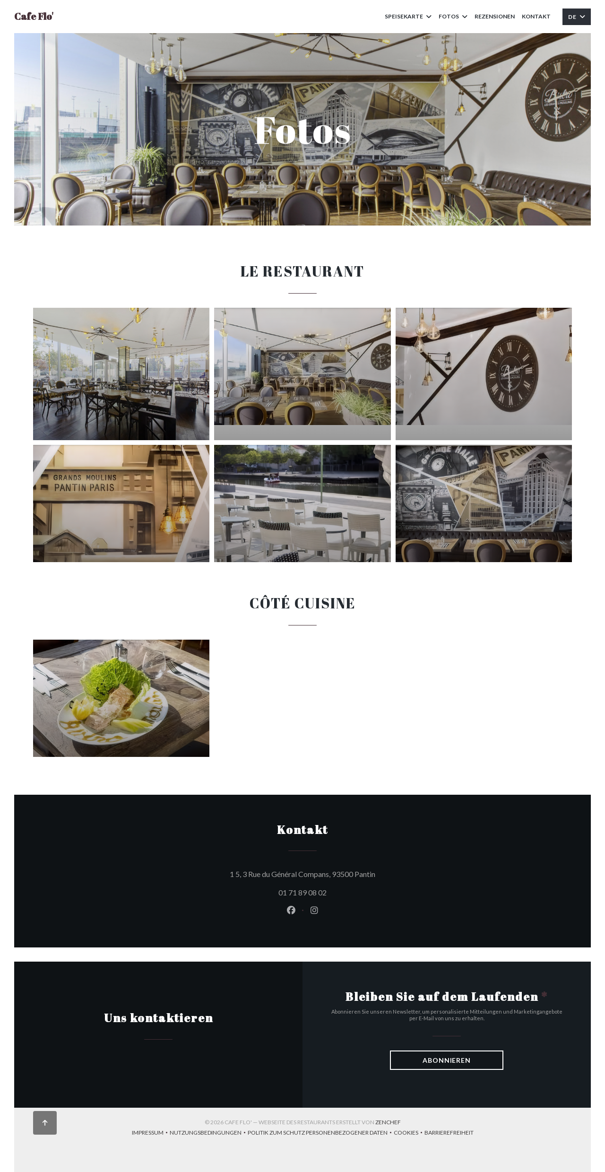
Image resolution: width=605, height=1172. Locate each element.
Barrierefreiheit (449, 1133)
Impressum (151, 1133)
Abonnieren (447, 1060)
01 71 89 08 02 (302, 892)
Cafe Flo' (33, 16)
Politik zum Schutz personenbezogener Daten (321, 1133)
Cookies (409, 1133)
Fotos (453, 16)
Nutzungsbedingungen (209, 1133)
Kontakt (536, 16)
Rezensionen (495, 16)
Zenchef (388, 1122)
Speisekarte (408, 16)
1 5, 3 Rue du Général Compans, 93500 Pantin (345, 872)
